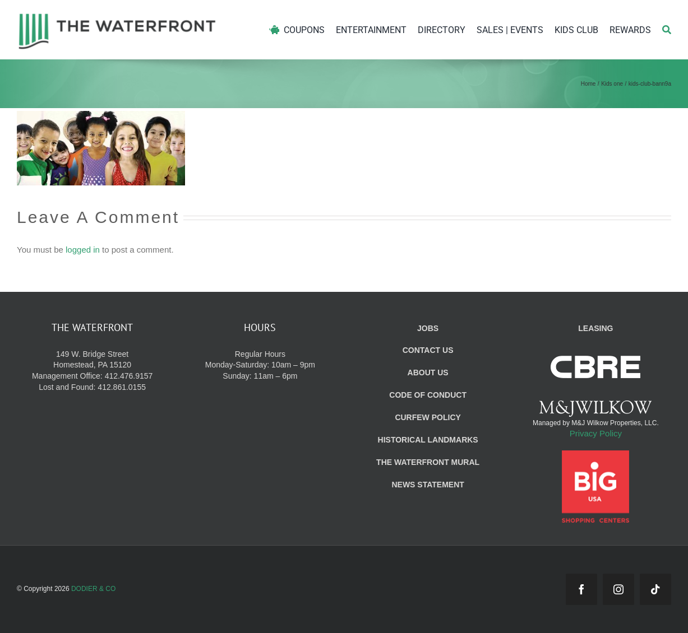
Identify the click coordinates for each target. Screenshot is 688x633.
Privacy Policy (596, 433)
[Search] (666, 30)
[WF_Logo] (117, 16)
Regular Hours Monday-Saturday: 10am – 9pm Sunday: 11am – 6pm (260, 365)
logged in (83, 249)
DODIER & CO (93, 589)
